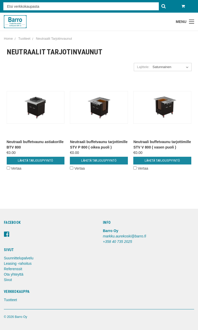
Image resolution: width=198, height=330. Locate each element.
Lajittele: (143, 67)
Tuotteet (10, 300)
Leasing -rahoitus (17, 263)
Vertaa (14, 168)
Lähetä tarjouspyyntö (35, 160)
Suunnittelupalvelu (18, 258)
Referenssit (13, 269)
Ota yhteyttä (13, 274)
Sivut (8, 280)
